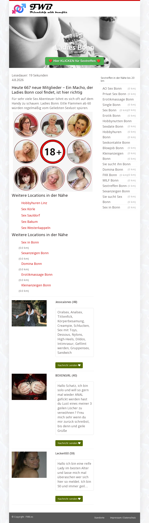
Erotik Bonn (119, 115)
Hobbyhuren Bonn (119, 135)
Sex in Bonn (30, 242)
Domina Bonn (31, 264)
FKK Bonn (115, 174)
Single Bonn (119, 105)
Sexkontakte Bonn (119, 142)
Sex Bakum (29, 221)
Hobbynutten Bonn (119, 121)
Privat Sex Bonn (119, 93)
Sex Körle (28, 209)
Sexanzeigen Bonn (35, 253)
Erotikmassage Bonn (36, 274)
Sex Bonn (115, 110)
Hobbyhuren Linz (34, 203)
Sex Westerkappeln (35, 228)
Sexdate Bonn (119, 126)
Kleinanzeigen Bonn (36, 285)
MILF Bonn (119, 180)
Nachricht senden (69, 365)
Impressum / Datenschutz (123, 517)
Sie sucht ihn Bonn (119, 164)
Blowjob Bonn (119, 148)
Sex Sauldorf (30, 215)
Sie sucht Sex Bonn (119, 199)
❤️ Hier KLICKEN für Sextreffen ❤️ (74, 61)
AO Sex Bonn (119, 88)
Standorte (99, 517)
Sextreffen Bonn (119, 185)
